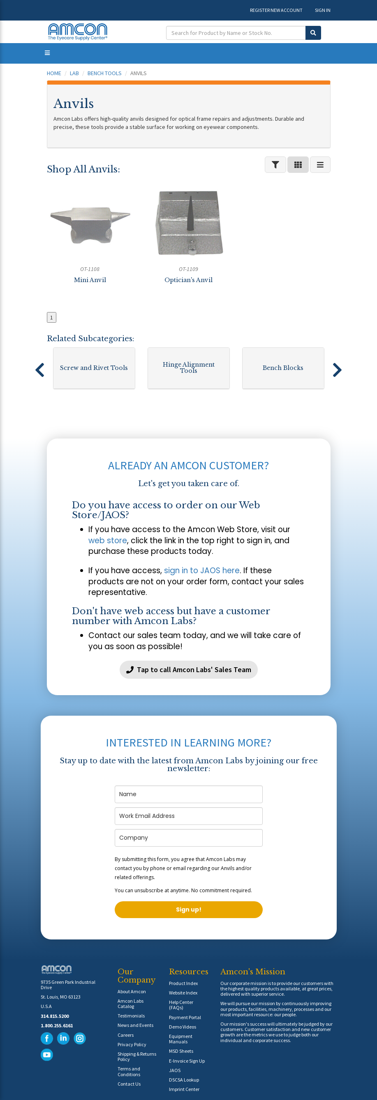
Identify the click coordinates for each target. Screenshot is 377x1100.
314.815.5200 (55, 1016)
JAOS (174, 1070)
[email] (189, 816)
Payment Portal (185, 1017)
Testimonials (131, 1016)
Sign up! (188, 909)
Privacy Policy (132, 1044)
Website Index (183, 993)
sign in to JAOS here (202, 570)
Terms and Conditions (129, 1071)
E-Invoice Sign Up (187, 1061)
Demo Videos (182, 1027)
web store (107, 540)
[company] (189, 838)
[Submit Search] (313, 33)
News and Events (135, 1025)
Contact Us (129, 1084)
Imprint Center (184, 1089)
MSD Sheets (181, 1051)
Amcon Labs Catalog (130, 1003)
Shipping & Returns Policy (137, 1056)
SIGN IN (323, 10)
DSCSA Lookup (184, 1080)
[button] (40, 366)
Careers (126, 1035)
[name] (189, 794)
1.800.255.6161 (57, 1025)
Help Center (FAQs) (181, 1004)
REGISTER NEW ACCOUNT (276, 10)
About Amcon (132, 991)
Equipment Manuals (180, 1039)
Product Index (183, 983)
